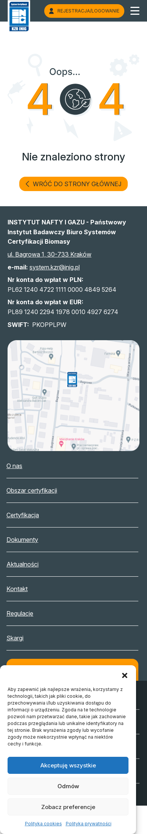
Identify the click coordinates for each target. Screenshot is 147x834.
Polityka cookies (43, 823)
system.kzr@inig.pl (54, 267)
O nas (20, 466)
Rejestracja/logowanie (84, 11)
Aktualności (28, 564)
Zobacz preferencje (68, 807)
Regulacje (25, 613)
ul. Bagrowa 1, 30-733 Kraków (49, 254)
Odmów (68, 786)
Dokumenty (28, 539)
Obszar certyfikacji (37, 490)
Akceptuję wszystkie (68, 765)
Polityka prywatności (88, 823)
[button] (124, 674)
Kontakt (23, 589)
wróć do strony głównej (73, 183)
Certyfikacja (28, 515)
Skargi (20, 638)
